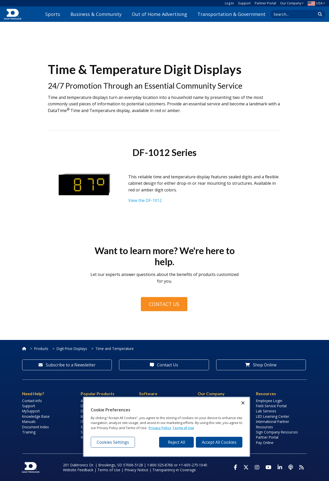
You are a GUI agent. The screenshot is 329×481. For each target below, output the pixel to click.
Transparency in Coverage (174, 469)
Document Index (35, 426)
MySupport (31, 411)
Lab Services (266, 411)
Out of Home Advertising (159, 14)
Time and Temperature (114, 348)
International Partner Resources (272, 424)
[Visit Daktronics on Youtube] (268, 467)
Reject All (176, 442)
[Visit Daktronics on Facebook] (235, 467)
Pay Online (264, 442)
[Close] (243, 403)
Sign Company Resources (277, 432)
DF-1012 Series (164, 152)
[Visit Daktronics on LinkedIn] (280, 467)
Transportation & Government (231, 14)
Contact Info (32, 400)
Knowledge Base (36, 416)
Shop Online (261, 365)
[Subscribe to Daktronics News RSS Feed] (301, 467)
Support (244, 3)
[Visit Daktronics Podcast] (290, 467)
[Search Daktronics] (295, 14)
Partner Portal (265, 3)
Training (28, 432)
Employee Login (269, 400)
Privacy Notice (136, 469)
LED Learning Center (272, 416)
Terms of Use (108, 469)
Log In (229, 3)
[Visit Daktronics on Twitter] (246, 467)
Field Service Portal (271, 405)
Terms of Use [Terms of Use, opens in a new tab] (183, 427)
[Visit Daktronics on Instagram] (257, 467)
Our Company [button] (290, 3)
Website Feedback (78, 469)
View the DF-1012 (145, 200)
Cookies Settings (113, 442)
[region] (166, 427)
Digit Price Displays (72, 348)
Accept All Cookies (219, 442)
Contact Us (164, 304)
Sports (52, 14)
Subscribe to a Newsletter (67, 365)
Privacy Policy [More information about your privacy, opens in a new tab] (160, 427)
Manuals (29, 421)
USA (315, 3)
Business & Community (96, 14)
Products (41, 348)
